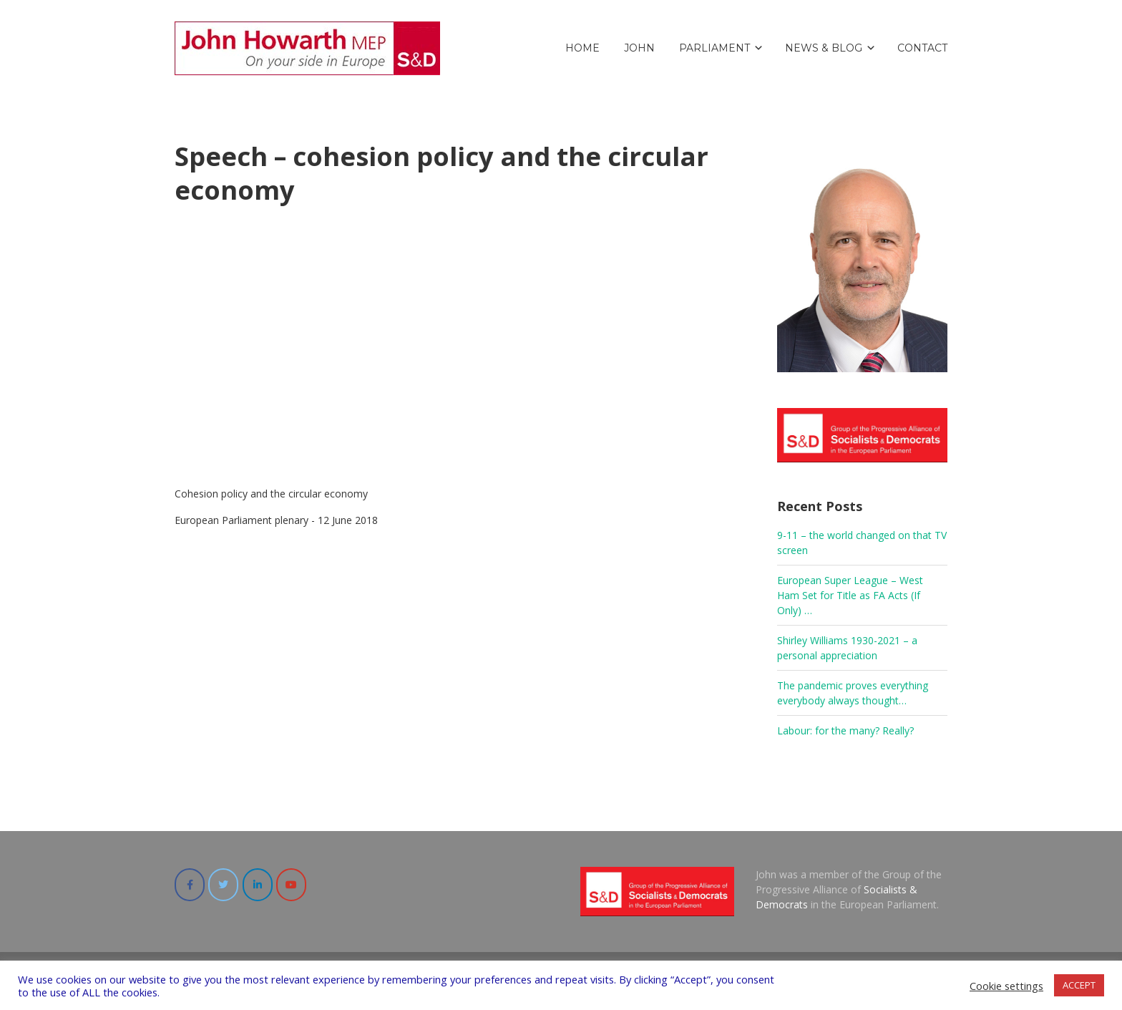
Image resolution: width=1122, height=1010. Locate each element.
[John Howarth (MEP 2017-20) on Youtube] (291, 884)
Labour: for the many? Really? (845, 730)
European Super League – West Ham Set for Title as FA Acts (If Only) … (850, 595)
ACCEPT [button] (1079, 985)
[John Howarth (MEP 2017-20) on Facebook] (190, 884)
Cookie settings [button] (1006, 985)
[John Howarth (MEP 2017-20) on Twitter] (223, 884)
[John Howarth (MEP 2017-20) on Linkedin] (258, 884)
